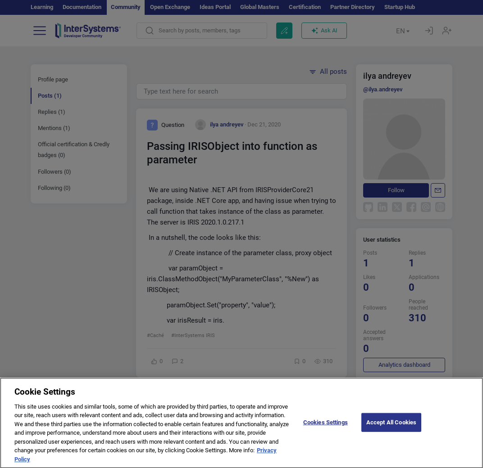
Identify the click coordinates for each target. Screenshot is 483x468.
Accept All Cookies (391, 428)
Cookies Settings (325, 428)
